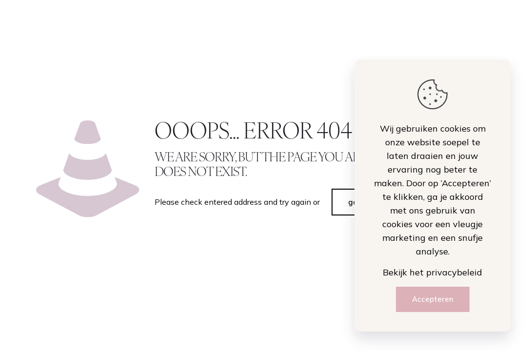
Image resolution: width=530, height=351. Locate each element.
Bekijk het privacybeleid (432, 272)
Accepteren (432, 299)
